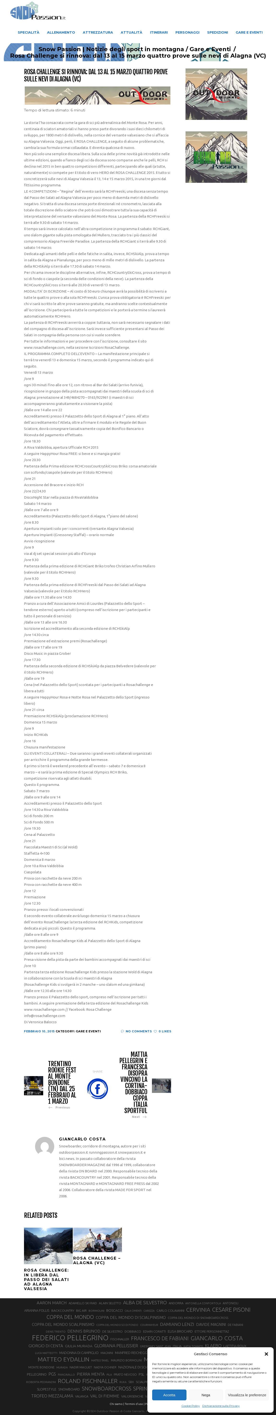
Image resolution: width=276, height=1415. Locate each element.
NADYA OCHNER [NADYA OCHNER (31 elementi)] (105, 1367)
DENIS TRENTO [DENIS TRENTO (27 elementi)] (56, 1331)
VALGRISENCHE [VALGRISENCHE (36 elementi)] (132, 1396)
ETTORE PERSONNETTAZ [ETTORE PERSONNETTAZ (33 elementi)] (212, 1331)
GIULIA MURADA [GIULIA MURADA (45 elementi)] (78, 1346)
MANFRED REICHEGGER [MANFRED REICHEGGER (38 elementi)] (133, 1353)
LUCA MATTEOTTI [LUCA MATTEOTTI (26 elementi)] (46, 1353)
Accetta (169, 1395)
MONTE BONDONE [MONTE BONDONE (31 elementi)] (41, 1367)
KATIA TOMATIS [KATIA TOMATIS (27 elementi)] (193, 1346)
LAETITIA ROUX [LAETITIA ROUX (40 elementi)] (234, 1346)
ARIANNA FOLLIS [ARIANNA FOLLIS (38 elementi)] (36, 1310)
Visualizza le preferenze (247, 1395)
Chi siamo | (117, 1403)
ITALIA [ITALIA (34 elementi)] (177, 1346)
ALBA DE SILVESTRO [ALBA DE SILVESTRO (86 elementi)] (145, 1302)
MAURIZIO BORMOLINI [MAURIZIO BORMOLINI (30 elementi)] (126, 1360)
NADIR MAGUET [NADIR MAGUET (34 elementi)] (81, 1367)
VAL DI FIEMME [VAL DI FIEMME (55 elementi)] (104, 1396)
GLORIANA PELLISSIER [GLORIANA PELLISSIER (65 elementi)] (116, 1345)
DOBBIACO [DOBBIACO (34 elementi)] (133, 1331)
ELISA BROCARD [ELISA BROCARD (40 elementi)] (180, 1331)
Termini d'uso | (134, 1403)
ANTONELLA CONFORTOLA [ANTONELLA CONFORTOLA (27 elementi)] (203, 1303)
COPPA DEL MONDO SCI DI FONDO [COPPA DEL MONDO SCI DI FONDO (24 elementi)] (117, 1324)
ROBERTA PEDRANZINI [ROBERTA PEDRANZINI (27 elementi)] (41, 1382)
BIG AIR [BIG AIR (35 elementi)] (81, 1310)
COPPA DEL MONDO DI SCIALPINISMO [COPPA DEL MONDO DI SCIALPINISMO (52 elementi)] (131, 1317)
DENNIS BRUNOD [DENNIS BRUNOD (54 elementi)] (83, 1331)
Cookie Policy (190, 1406)
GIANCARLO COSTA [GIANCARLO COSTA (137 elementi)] (217, 1338)
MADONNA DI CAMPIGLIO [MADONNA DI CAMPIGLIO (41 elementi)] (79, 1353)
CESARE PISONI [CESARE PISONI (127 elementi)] (231, 1310)
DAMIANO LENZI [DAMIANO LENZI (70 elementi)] (177, 1324)
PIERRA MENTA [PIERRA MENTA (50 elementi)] (91, 1374)
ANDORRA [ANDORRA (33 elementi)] (176, 1303)
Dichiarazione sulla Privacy (221, 1406)
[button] (266, 1354)
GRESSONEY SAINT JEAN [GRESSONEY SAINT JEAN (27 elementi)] (155, 1346)
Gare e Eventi (204, 49)
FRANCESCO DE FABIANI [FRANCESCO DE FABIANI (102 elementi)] (160, 1338)
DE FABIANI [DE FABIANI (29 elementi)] (235, 1324)
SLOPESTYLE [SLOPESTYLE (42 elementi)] (46, 1389)
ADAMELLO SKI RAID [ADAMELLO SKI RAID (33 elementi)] (83, 1303)
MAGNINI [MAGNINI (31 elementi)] (107, 1352)
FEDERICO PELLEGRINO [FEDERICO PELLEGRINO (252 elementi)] (70, 1338)
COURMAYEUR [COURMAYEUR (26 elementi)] (149, 1324)
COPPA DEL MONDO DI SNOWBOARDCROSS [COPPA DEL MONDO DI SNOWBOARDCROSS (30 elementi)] (198, 1317)
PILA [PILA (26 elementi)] (109, 1374)
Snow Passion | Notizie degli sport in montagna (105, 49)
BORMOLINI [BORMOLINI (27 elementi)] (96, 1310)
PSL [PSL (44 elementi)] (141, 1374)
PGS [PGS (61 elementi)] (52, 1374)
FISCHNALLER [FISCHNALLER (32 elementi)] (119, 1339)
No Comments (136, 1031)
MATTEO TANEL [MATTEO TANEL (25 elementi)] (100, 1360)
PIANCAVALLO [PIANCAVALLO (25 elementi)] (66, 1374)
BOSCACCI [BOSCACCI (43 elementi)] (114, 1310)
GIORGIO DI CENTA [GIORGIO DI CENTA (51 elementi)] (46, 1345)
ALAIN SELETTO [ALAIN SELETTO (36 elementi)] (110, 1303)
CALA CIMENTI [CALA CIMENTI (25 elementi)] (133, 1310)
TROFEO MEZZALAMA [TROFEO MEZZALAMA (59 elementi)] (52, 1395)
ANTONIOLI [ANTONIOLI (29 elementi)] (230, 1303)
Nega (206, 1395)
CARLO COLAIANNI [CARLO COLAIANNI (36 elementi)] (170, 1310)
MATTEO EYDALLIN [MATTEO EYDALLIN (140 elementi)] (63, 1359)
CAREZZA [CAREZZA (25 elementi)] (149, 1310)
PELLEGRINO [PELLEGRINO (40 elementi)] (37, 1374)
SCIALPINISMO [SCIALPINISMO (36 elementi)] (146, 1382)
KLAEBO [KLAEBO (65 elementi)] (213, 1345)
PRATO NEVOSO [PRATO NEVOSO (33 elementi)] (125, 1374)
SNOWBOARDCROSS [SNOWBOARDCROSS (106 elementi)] (106, 1388)
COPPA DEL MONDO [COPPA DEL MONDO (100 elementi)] (70, 1317)
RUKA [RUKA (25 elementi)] (123, 1382)
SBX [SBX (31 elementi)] (131, 1382)
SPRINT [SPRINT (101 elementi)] (141, 1388)
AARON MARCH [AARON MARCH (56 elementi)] (52, 1302)
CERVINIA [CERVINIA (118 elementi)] (198, 1309)
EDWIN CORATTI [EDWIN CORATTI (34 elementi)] (154, 1331)
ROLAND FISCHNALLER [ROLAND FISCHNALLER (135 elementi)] (88, 1381)
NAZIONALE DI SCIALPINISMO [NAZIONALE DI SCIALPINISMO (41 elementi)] (140, 1367)
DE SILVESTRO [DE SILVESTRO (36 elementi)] (112, 1331)
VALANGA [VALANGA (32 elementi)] (81, 1396)
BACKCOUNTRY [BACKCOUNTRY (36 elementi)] (62, 1310)
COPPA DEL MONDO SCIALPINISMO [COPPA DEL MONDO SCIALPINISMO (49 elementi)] (63, 1324)
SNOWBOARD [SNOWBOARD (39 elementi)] (69, 1389)
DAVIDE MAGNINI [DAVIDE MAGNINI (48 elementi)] (211, 1324)
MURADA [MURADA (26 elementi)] (62, 1367)
